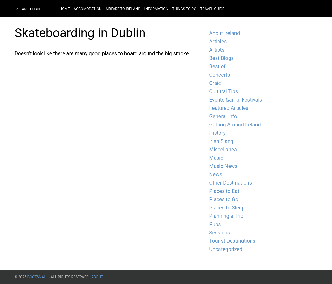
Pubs (215, 224)
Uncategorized (225, 249)
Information (156, 9)
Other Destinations (230, 183)
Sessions (219, 232)
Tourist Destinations (232, 241)
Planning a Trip (226, 216)
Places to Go (223, 199)
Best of (217, 66)
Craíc (215, 83)
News (215, 174)
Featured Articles (228, 108)
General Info (223, 116)
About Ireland (224, 33)
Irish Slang (221, 141)
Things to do (184, 9)
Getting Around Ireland (235, 124)
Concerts (219, 75)
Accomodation (88, 9)
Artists (216, 50)
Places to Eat (224, 191)
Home (64, 9)
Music (216, 158)
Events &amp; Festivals (235, 100)
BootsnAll (37, 277)
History (217, 133)
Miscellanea (223, 149)
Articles (218, 41)
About (97, 277)
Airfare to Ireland (123, 9)
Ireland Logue (28, 9)
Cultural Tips (223, 91)
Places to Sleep (227, 208)
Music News (223, 166)
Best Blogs (221, 58)
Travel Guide (212, 9)
